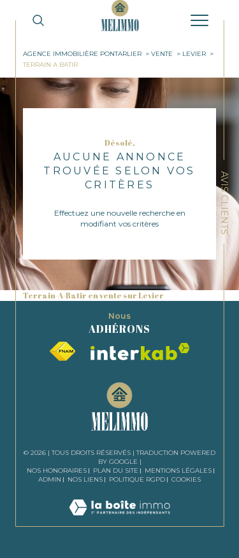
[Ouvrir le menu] (199, 20)
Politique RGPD (137, 479)
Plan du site (115, 470)
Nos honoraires (57, 470)
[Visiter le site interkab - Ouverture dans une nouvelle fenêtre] (140, 351)
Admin (49, 479)
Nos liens (85, 479)
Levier (194, 54)
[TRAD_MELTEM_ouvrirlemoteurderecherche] (38, 20)
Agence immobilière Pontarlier (82, 54)
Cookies (186, 480)
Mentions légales (178, 470)
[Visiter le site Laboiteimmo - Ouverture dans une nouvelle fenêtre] (119, 520)
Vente (162, 54)
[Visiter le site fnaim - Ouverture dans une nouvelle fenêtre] (62, 351)
